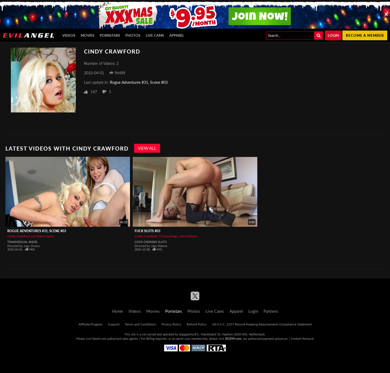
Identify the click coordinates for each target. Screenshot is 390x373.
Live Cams (155, 35)
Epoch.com (99, 338)
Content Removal (302, 338)
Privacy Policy (171, 324)
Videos (68, 35)
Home (117, 311)
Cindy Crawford (18, 236)
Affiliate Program (90, 324)
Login (333, 35)
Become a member (365, 35)
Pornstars (110, 35)
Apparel (176, 35)
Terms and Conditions (140, 324)
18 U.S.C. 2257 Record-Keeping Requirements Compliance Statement (262, 324)
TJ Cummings (168, 236)
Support (113, 324)
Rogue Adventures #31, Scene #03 (139, 82)
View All (147, 148)
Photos (132, 35)
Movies (87, 35)
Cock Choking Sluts (151, 242)
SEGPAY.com (233, 338)
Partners (271, 311)
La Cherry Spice (42, 236)
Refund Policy (197, 324)
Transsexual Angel (22, 242)
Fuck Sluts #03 (147, 231)
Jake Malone (188, 236)
